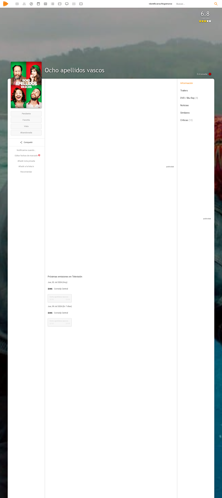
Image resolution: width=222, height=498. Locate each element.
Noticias (184, 105)
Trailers (184, 90)
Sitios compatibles (141, 160)
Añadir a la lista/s (26, 166)
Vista (26, 126)
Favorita (26, 120)
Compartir (26, 142)
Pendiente (26, 113)
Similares (185, 112)
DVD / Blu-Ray (189, 98)
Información (186, 83)
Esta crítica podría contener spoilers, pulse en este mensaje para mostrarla (96, 392)
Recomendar (26, 172)
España (51, 101)
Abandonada (26, 132)
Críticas (186, 120)
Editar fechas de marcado (28, 155)
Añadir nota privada (26, 161)
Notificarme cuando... (26, 150)
